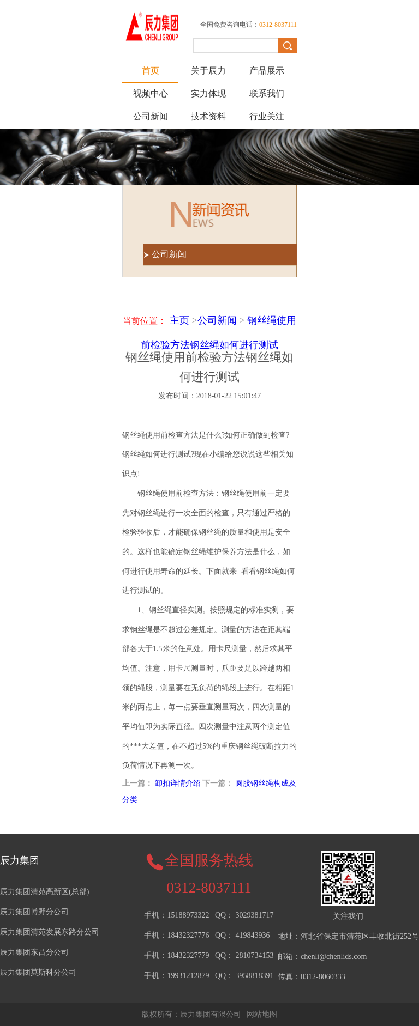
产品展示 (266, 70)
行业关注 (266, 116)
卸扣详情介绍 (178, 783)
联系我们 (266, 93)
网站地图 (262, 1014)
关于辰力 (208, 70)
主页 (179, 320)
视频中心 (150, 93)
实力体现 (208, 93)
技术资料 (208, 116)
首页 (150, 70)
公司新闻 (150, 116)
